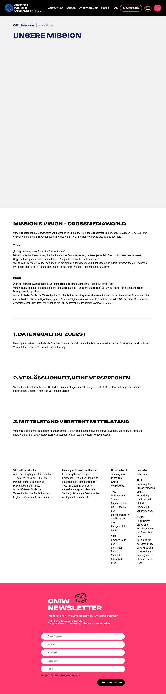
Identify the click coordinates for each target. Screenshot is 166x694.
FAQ (115, 8)
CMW (16, 25)
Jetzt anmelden (110, 683)
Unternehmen (88, 8)
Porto (105, 8)
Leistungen (55, 8)
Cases (71, 8)
